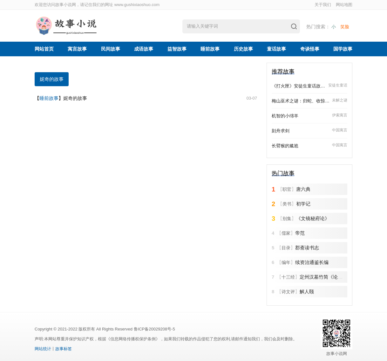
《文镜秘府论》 (312, 218)
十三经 (288, 277)
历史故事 (243, 49)
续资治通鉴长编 (312, 262)
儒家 (286, 233)
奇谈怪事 (309, 49)
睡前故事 (210, 49)
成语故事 (143, 49)
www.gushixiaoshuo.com (137, 4)
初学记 (303, 203)
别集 (286, 218)
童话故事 (276, 49)
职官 (286, 189)
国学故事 (342, 49)
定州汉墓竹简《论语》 (323, 277)
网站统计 (43, 348)
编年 (286, 262)
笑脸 (344, 26)
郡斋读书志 (307, 247)
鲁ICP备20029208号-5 (154, 329)
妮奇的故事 (52, 79)
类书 (286, 203)
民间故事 (110, 49)
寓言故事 (77, 49)
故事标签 (63, 348)
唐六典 (303, 189)
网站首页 (44, 49)
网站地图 (344, 4)
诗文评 (288, 291)
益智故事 (177, 49)
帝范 (300, 233)
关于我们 (323, 4)
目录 (286, 247)
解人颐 (307, 291)
